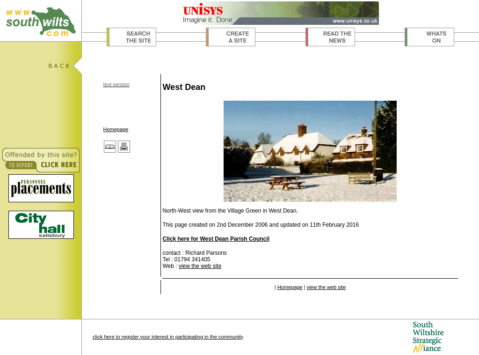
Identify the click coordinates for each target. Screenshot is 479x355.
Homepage (115, 129)
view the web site (200, 266)
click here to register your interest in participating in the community (168, 337)
